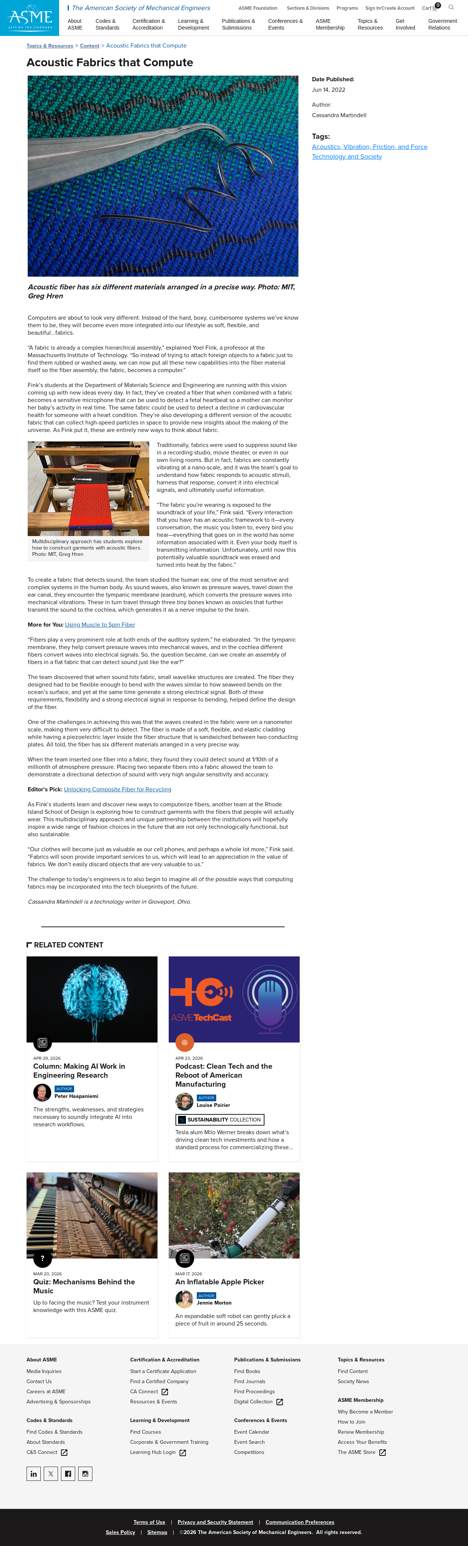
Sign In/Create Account (390, 8)
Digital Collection (258, 1402)
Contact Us (39, 1381)
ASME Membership (360, 1400)
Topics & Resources (50, 46)
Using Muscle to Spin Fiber (100, 625)
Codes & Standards (50, 1420)
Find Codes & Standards (55, 1432)
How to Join (351, 1422)
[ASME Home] (29, 18)
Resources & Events (153, 1402)
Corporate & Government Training (169, 1442)
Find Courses (145, 1432)
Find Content (353, 1371)
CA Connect (149, 1391)
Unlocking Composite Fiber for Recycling (117, 789)
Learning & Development (160, 1420)
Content (90, 46)
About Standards (46, 1442)
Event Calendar (251, 1432)
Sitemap (157, 1532)
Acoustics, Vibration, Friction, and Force (370, 147)
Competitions (249, 1452)
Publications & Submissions (267, 1360)
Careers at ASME (46, 1391)
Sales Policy (120, 1532)
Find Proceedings (254, 1391)
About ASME (42, 1360)
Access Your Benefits (362, 1442)
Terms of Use (149, 1522)
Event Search (249, 1442)
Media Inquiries (44, 1371)
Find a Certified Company (159, 1381)
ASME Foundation (258, 8)
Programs (347, 8)
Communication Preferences (300, 1522)
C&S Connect (47, 1452)
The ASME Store (362, 1452)
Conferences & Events (260, 1420)
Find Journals (250, 1381)
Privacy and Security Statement (215, 1522)
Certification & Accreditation (164, 1360)
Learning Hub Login (158, 1452)
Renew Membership (361, 1432)
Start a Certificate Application (163, 1371)
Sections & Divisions (308, 8)
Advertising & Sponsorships (59, 1402)
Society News (353, 1381)
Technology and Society (347, 156)
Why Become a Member (365, 1412)
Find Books (247, 1371)
